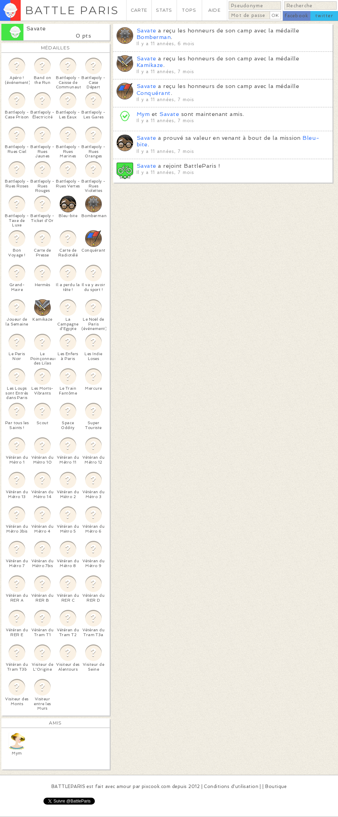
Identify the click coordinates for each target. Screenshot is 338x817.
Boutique (276, 786)
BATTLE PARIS (72, 10)
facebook (296, 15)
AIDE (214, 10)
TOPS (189, 10)
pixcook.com (156, 786)
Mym (143, 114)
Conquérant (154, 93)
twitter (324, 15)
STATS (164, 10)
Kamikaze (150, 65)
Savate (36, 28)
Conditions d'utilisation (231, 786)
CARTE (139, 10)
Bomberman (154, 37)
